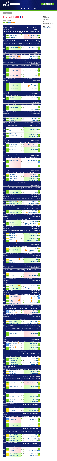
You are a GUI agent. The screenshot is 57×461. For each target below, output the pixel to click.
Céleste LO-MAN (34, 109)
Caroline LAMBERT (13, 49)
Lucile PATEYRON (33, 450)
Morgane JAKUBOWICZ (32, 160)
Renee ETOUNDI (13, 35)
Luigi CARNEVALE (34, 174)
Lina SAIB (11, 401)
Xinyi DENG (35, 298)
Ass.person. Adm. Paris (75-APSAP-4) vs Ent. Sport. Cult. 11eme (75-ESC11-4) (22, 392)
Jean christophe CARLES (32, 69)
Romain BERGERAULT (14, 296)
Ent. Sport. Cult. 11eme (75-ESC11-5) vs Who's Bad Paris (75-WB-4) (22, 157)
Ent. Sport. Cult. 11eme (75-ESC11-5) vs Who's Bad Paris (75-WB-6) (22, 208)
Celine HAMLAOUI (13, 90)
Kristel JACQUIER (13, 373)
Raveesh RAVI (34, 296)
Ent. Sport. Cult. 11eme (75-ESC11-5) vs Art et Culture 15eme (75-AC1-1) (22, 104)
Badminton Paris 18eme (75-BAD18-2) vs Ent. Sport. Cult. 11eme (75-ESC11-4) (22, 379)
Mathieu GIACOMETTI (32, 382)
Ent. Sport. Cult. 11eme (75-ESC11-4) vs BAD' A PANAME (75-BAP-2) (21, 95)
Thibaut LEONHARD (33, 419)
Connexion (47, 4)
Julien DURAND (12, 174)
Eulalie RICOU (34, 99)
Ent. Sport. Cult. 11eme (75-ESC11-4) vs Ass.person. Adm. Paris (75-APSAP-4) (22, 446)
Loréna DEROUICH (33, 35)
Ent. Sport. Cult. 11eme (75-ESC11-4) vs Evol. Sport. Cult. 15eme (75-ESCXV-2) (21, 416)
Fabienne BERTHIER (33, 426)
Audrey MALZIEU (34, 421)
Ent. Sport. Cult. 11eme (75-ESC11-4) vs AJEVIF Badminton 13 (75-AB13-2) (21, 356)
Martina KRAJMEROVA (14, 274)
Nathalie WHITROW (13, 335)
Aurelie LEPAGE (34, 192)
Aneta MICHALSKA (13, 275)
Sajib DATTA (35, 201)
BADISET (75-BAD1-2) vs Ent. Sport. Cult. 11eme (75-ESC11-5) (22, 125)
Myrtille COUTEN (13, 321)
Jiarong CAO (35, 358)
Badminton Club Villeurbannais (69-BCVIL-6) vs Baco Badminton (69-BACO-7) (21, 54)
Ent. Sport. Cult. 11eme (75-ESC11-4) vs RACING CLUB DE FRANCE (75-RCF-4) (22, 282)
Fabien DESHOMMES (33, 454)
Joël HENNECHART (33, 343)
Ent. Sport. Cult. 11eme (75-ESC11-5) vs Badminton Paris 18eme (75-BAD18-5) (22, 188)
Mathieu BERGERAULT (14, 434)
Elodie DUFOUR (12, 262)
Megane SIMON (34, 302)
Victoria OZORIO (13, 388)
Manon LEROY (34, 88)
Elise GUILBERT (34, 321)
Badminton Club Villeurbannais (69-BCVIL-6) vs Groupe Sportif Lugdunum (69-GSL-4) (22, 44)
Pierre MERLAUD (34, 362)
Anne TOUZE (35, 360)
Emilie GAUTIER (12, 399)
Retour (8, 13)
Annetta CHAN (34, 97)
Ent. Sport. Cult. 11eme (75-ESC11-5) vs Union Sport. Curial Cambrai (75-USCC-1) (21, 115)
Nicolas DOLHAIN (13, 343)
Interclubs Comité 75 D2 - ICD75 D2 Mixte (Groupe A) (32, 266)
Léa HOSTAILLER (13, 146)
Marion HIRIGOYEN (33, 203)
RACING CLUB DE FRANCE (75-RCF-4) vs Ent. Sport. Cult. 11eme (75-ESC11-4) (22, 329)
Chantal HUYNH (34, 70)
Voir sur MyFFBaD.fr (47, 27)
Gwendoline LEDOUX (14, 396)
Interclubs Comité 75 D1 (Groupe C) (31, 353)
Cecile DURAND (34, 191)
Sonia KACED (12, 312)
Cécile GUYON (34, 364)
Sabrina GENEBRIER (33, 37)
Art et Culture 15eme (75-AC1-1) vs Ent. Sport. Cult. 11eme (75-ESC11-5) (22, 172)
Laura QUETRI (12, 180)
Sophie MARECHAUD (33, 58)
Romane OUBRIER (33, 47)
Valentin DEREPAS (13, 144)
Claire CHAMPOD (34, 436)
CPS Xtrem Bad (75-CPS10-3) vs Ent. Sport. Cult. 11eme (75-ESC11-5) (21, 142)
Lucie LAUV (35, 388)
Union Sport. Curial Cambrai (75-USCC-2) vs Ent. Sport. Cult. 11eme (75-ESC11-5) (21, 230)
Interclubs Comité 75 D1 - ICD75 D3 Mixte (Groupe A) (32, 184)
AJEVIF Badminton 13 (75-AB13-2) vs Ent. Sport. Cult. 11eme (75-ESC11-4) (21, 407)
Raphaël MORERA (33, 210)
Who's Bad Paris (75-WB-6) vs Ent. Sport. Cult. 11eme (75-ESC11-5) (22, 257)
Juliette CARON (12, 310)
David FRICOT (12, 395)
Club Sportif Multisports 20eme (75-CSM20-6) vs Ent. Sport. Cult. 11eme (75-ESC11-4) (21, 270)
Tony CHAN (11, 84)
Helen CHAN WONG (33, 212)
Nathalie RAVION (13, 37)
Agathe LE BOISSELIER (14, 384)
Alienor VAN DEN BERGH (32, 90)
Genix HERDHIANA (13, 211)
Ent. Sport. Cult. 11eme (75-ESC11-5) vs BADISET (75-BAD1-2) (22, 82)
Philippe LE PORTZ (33, 84)
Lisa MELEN (35, 166)
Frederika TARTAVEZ (33, 49)
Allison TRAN (35, 120)
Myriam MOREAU (34, 221)
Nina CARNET (12, 424)
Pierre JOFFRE (12, 382)
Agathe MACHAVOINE (32, 162)
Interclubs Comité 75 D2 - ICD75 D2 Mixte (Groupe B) (32, 79)
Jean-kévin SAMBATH (14, 69)
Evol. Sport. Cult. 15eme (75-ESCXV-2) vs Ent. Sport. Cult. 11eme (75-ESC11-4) (21, 369)
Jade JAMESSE (34, 118)
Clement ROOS (12, 419)
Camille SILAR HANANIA (32, 240)
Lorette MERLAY (34, 85)
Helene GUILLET (12, 371)
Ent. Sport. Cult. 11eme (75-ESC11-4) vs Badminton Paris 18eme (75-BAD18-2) (22, 432)
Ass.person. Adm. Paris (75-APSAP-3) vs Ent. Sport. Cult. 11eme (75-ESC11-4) (22, 341)
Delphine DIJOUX (34, 455)
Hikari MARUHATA (33, 75)
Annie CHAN (12, 74)
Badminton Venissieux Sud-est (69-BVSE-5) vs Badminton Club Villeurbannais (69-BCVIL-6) (22, 31)
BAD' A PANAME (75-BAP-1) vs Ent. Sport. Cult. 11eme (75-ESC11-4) (21, 308)
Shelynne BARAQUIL (33, 438)
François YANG (12, 233)
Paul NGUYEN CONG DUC (32, 144)
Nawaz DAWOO (34, 434)
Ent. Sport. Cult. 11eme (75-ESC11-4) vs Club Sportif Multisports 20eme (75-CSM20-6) (21, 318)
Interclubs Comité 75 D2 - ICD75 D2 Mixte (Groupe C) (32, 62)
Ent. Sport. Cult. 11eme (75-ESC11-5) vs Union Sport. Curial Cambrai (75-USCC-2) (21, 198)
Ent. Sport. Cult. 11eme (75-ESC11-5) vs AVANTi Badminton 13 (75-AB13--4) (22, 246)
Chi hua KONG (34, 248)
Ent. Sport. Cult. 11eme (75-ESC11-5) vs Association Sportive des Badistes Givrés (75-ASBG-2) (22, 218)
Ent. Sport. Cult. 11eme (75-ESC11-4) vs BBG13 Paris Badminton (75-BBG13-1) (22, 66)
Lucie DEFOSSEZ (13, 149)
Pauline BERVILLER (33, 56)
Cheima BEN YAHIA (33, 424)
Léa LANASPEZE (34, 285)
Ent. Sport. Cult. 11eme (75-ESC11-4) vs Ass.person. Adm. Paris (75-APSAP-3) (22, 294)
